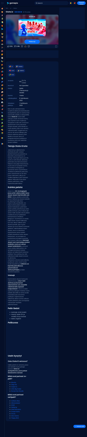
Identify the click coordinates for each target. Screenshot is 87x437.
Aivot (11, 71)
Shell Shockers (16, 409)
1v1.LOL (13, 414)
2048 (13, 405)
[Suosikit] (22, 46)
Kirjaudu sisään (81, 3)
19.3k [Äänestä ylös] (9, 46)
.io (10, 8)
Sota (11, 75)
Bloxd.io (13, 382)
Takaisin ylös (79, 426)
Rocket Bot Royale (17, 391)
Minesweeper (15, 403)
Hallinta (20, 71)
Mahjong (14, 407)
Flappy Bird (15, 418)
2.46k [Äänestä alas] (17, 46)
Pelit (7, 8)
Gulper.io (14, 387)
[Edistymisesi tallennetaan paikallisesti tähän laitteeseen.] (25, 46)
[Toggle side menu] (2, 3)
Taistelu (19, 67)
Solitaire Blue (15, 401)
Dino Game (15, 416)
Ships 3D (14, 385)
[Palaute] (29, 46)
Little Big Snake (16, 389)
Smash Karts (15, 412)
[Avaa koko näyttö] (56, 46)
